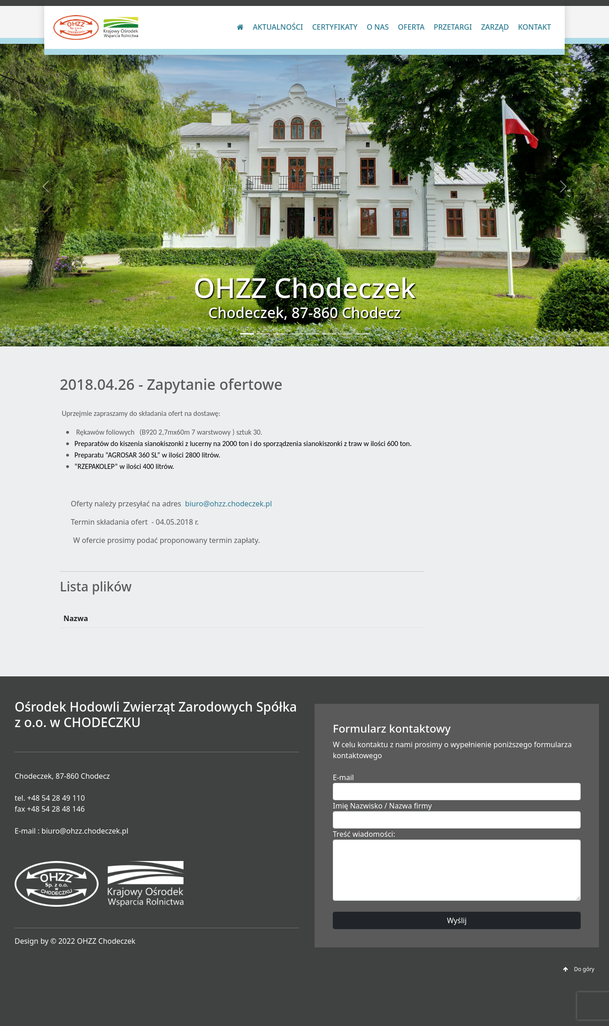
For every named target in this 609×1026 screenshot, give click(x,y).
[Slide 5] (313, 334)
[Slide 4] (296, 334)
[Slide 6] (329, 334)
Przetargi (453, 27)
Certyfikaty (334, 27)
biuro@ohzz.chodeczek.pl (228, 504)
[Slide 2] (263, 334)
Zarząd (495, 27)
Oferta (411, 27)
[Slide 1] (247, 334)
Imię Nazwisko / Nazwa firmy (382, 806)
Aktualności (278, 27)
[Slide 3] (280, 334)
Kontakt (534, 27)
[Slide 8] (362, 334)
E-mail (343, 777)
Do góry (578, 969)
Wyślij (457, 920)
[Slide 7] (345, 334)
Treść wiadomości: (364, 834)
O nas (377, 27)
